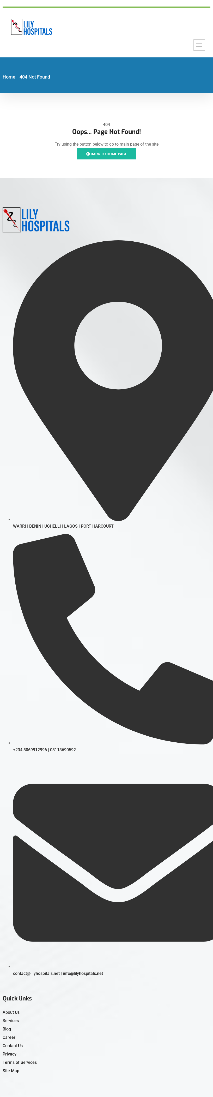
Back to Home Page (106, 154)
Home (9, 77)
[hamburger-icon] (199, 45)
